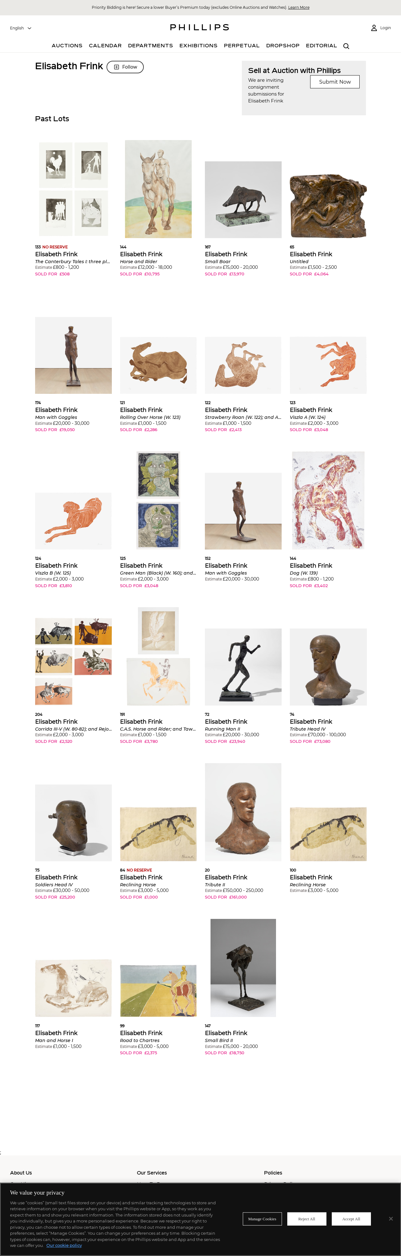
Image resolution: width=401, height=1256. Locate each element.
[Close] (391, 1219)
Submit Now (335, 82)
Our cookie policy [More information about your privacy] (64, 1245)
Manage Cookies (262, 1219)
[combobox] (21, 28)
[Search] (346, 46)
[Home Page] (199, 28)
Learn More (299, 7)
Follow (125, 67)
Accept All (351, 1219)
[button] (73, 213)
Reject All (306, 1219)
